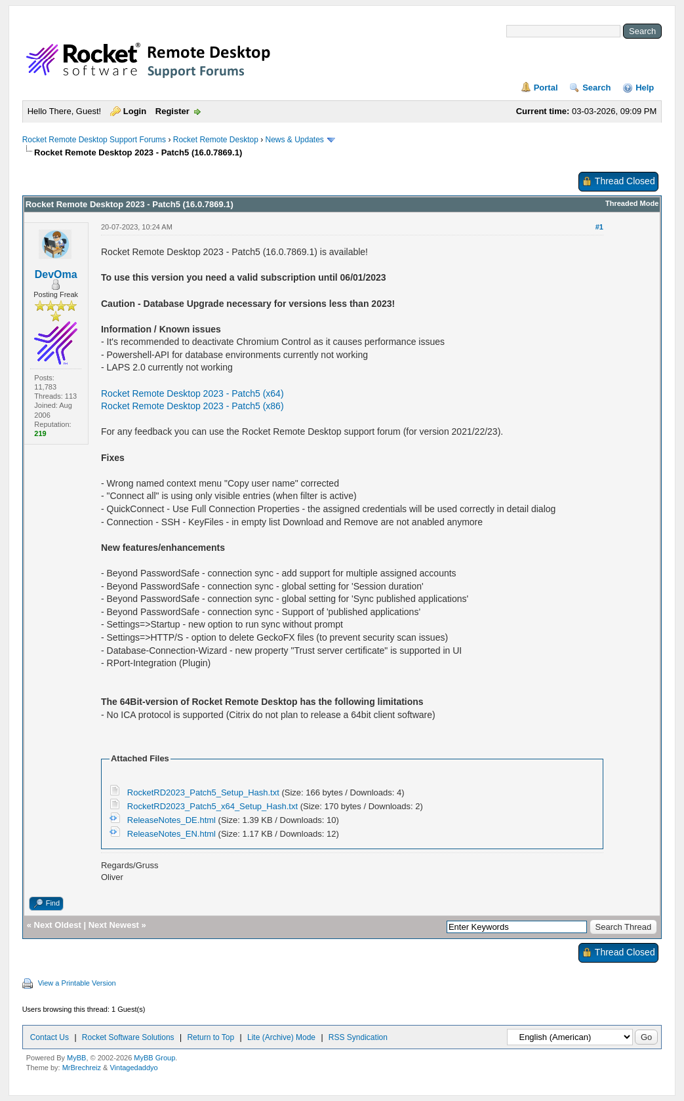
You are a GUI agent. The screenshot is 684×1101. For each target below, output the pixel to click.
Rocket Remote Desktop (215, 139)
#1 (599, 227)
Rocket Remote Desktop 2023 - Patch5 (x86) (192, 406)
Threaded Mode (631, 203)
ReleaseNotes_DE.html (171, 820)
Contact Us (49, 1037)
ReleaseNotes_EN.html (171, 834)
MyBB (76, 1058)
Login (134, 111)
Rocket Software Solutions (128, 1037)
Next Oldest (57, 925)
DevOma (56, 274)
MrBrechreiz (81, 1067)
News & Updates (295, 139)
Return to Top (210, 1037)
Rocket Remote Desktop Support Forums (94, 139)
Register (172, 111)
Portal (546, 87)
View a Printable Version (77, 983)
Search (596, 87)
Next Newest (114, 925)
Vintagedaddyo (133, 1067)
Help (644, 87)
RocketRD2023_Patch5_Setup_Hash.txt (203, 792)
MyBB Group (154, 1058)
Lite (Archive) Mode (281, 1037)
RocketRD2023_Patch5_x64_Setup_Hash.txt (212, 806)
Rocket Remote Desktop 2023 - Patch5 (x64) (192, 393)
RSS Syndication (358, 1037)
